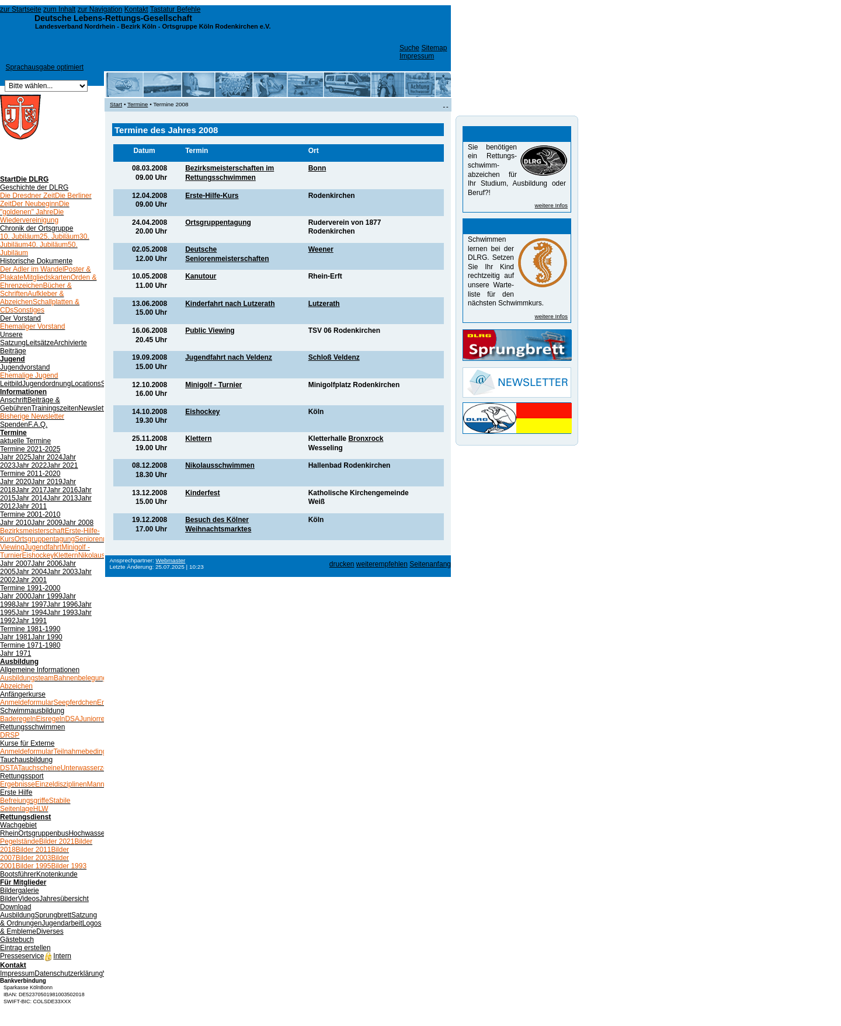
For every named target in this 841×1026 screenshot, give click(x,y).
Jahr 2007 (15, 563)
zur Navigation (100, 9)
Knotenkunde (57, 874)
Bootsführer (18, 874)
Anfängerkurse (23, 694)
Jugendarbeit (61, 923)
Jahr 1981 (15, 637)
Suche (409, 48)
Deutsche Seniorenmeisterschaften (227, 254)
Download (15, 907)
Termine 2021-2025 (30, 449)
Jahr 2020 (15, 482)
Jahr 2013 (62, 498)
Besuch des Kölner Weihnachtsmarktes (218, 524)
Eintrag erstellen (25, 948)
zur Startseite (20, 9)
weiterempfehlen (382, 564)
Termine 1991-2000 (30, 588)
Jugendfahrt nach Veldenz (228, 357)
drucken (342, 564)
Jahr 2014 (31, 498)
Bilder (9, 899)
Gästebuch (17, 939)
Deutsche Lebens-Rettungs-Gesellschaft (113, 18)
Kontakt (136, 9)
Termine (13, 433)
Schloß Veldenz (334, 357)
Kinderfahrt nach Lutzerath (229, 304)
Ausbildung (19, 662)
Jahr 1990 (46, 637)
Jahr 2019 (46, 482)
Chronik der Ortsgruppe (36, 228)
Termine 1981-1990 (30, 629)
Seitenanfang (430, 564)
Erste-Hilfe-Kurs (211, 196)
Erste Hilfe (16, 792)
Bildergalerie (19, 890)
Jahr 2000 (15, 596)
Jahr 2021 (62, 465)
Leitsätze (40, 343)
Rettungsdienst (25, 817)
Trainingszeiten (54, 408)
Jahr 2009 (46, 523)
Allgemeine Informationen (39, 670)
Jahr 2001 (31, 580)
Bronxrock (365, 438)
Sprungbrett (52, 915)
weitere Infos (551, 205)
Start (8, 179)
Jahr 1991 (31, 621)
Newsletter (95, 408)
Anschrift (13, 400)
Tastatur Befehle (175, 9)
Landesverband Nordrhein (75, 26)
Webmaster (171, 560)
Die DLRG (32, 179)
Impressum (416, 56)
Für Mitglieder (23, 882)
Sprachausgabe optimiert (45, 67)
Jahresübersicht (64, 899)
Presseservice (22, 956)
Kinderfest (202, 493)
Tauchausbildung (26, 760)
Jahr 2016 (62, 490)
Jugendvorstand (25, 367)
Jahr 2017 (31, 490)
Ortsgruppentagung (218, 222)
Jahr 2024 (46, 457)
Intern (57, 956)
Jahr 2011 (31, 506)
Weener (320, 249)
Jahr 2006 (46, 563)
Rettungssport (22, 776)
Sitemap (434, 48)
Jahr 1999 (46, 596)
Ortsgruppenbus (43, 833)
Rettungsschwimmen (32, 727)
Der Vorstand (20, 318)
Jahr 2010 (15, 523)
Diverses (50, 931)
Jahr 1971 (15, 653)
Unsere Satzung (13, 339)
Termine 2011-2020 (30, 473)
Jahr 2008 (77, 523)
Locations (85, 384)
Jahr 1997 (31, 604)
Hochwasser (87, 833)
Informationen (23, 392)
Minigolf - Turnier (213, 385)
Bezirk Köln (139, 26)
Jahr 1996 (62, 604)
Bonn (317, 168)
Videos (28, 899)
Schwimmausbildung (32, 711)
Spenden (14, 424)
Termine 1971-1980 (30, 645)
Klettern (198, 438)
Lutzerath (324, 304)
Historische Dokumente (36, 261)
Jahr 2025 (15, 457)
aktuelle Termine (25, 441)
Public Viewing (209, 330)
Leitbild (11, 384)
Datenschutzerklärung (68, 973)
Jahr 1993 (62, 612)
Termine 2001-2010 (30, 514)
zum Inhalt (59, 9)
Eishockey (202, 412)
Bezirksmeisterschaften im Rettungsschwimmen (229, 173)
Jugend (12, 359)
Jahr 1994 (31, 612)
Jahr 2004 (31, 572)
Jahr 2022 (31, 465)
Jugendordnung (46, 384)
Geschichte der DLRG (34, 187)
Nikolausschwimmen (220, 465)
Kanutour (200, 276)
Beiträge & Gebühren (30, 404)
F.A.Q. (37, 424)
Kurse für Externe (27, 743)
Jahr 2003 (62, 572)
